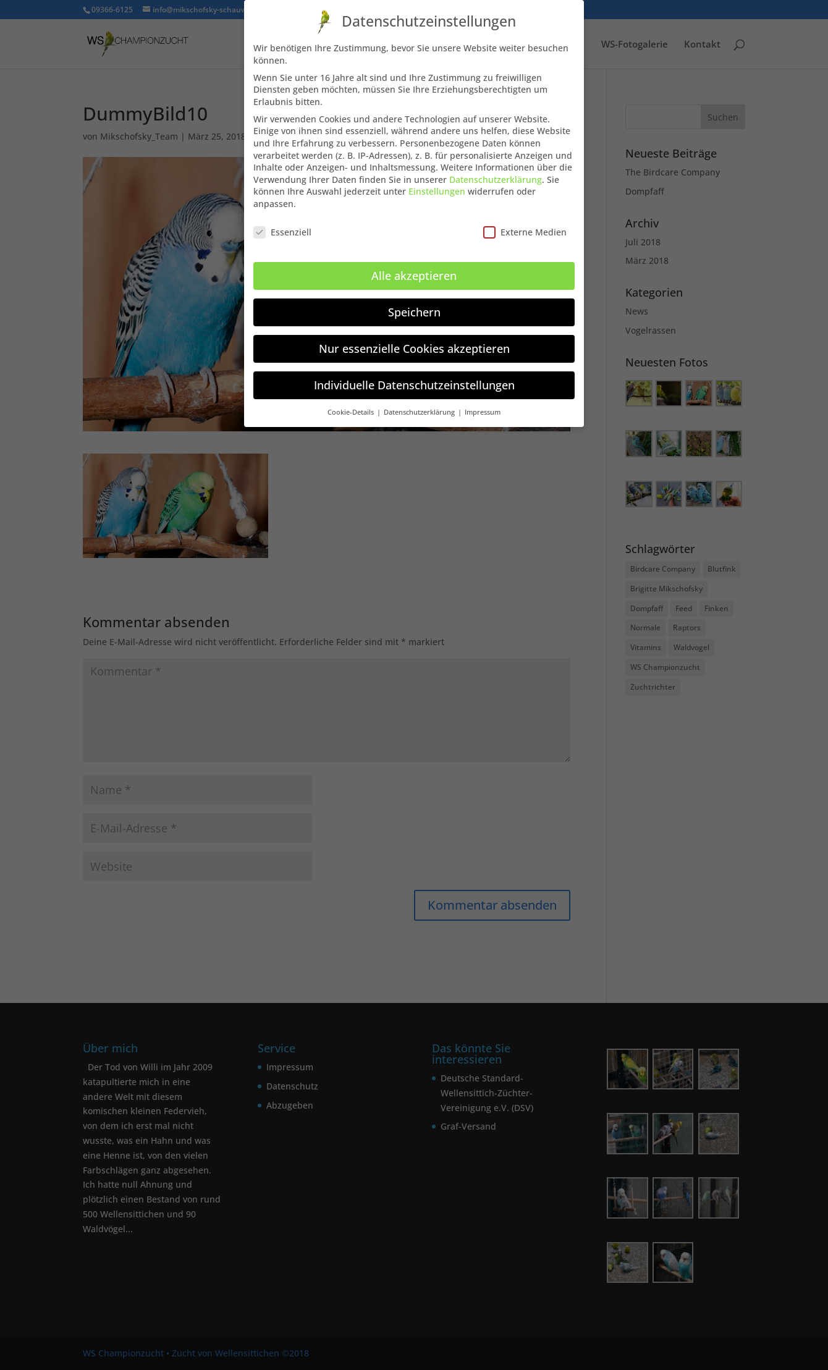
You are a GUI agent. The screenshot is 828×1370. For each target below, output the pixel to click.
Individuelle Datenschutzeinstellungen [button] (414, 381)
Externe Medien (525, 228)
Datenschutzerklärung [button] (420, 408)
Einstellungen (436, 188)
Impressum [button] (483, 408)
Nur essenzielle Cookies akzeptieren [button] (414, 344)
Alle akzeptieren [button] (414, 271)
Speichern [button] (414, 308)
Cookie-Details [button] (351, 408)
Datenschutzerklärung (495, 176)
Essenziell (282, 228)
